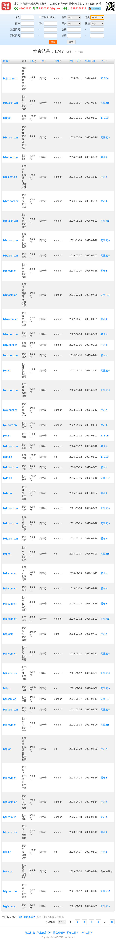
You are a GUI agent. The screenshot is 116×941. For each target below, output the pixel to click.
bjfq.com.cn (10, 801)
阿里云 (104, 102)
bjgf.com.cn (10, 906)
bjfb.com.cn (10, 588)
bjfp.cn (7, 748)
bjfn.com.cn (10, 724)
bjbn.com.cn (10, 220)
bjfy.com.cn (10, 891)
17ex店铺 (86, 932)
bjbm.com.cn (11, 201)
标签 (87, 23)
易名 (103, 270)
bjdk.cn (7, 493)
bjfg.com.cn (10, 618)
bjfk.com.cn (10, 673)
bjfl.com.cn (9, 699)
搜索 (53, 42)
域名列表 (30, 932)
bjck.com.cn (10, 409)
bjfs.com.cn (10, 832)
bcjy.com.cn (10, 78)
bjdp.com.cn (10, 523)
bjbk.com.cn (10, 157)
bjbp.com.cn (10, 240)
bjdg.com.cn (10, 467)
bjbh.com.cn (10, 137)
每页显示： (51, 921)
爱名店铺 (58, 932)
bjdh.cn (7, 478)
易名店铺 (71, 932)
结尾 (51, 17)
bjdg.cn (7, 456)
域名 (5, 61)
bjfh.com (8, 633)
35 (112, 921)
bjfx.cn (7, 851)
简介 (40, 23)
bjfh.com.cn (10, 653)
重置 (71, 42)
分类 (87, 17)
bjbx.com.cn (10, 334)
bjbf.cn (7, 117)
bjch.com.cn (10, 390)
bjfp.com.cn (10, 777)
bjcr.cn (7, 435)
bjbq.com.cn (10, 255)
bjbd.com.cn (10, 102)
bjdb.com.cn (10, 446)
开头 (43, 17)
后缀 (64, 17)
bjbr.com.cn (10, 270)
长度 (64, 35)
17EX (104, 78)
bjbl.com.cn (10, 176)
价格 (64, 29)
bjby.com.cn (10, 344)
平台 (64, 23)
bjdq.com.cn (10, 538)
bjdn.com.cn (10, 508)
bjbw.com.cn (10, 319)
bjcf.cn (7, 370)
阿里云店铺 (43, 932)
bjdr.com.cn (10, 573)
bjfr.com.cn (9, 817)
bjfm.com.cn (10, 709)
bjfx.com (8, 871)
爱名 (103, 157)
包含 (17, 17)
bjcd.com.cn (10, 355)
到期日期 (15, 35)
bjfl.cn (6, 688)
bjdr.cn (7, 553)
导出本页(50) (26, 917)
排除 (17, 23)
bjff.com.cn (9, 603)
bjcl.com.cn (10, 425)
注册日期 (15, 29)
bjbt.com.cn (10, 294)
